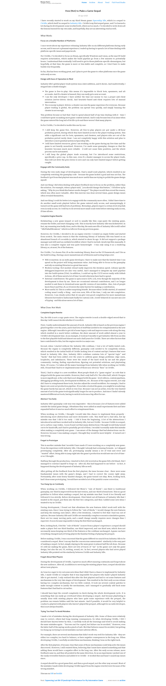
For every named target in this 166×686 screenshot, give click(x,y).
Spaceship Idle (99, 20)
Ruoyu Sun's (51, 2)
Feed (107, 2)
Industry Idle (76, 23)
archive (122, 680)
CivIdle (44, 23)
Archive (92, 2)
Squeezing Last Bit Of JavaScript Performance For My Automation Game (74, 680)
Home (84, 2)
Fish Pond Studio (118, 2)
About (100, 2)
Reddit (59, 673)
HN (52, 673)
